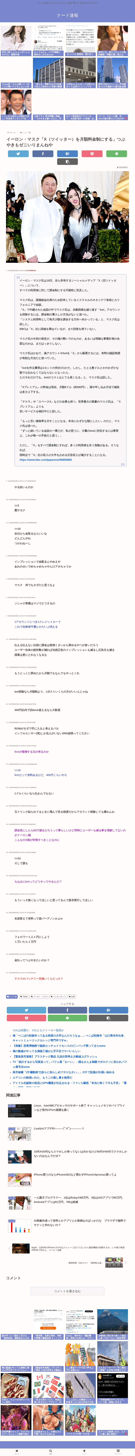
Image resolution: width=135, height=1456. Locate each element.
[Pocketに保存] (78, 153)
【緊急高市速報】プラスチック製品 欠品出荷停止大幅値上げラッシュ (55, 1048)
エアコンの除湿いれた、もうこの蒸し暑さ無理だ (42, 1069)
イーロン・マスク (39, 989)
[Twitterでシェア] (16, 153)
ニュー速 (12, 989)
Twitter (24, 989)
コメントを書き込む (67, 1283)
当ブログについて (67, 1446)
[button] (119, 153)
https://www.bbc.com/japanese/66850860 (46, 452)
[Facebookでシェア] (37, 153)
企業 (72, 989)
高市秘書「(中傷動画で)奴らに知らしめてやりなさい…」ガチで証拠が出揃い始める (64, 1064)
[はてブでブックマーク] (57, 153)
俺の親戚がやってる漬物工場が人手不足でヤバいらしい (46, 1043)
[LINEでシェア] (98, 153)
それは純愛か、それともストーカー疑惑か (38, 1022)
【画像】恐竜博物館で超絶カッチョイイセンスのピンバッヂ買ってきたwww (59, 1038)
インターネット (58, 989)
